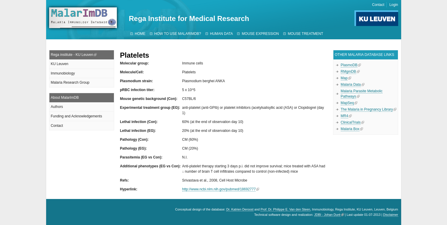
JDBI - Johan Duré (327, 214)
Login (393, 5)
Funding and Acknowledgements (76, 116)
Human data (221, 34)
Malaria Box (350, 129)
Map (344, 78)
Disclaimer (390, 214)
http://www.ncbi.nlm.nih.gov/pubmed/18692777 (219, 189)
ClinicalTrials (351, 122)
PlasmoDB (349, 65)
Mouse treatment (305, 34)
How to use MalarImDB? (177, 34)
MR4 (344, 116)
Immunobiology (63, 73)
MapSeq (347, 103)
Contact (378, 5)
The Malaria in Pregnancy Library (367, 109)
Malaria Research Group (70, 82)
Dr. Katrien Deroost (240, 209)
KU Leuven (59, 64)
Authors (57, 107)
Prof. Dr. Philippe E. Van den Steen (285, 209)
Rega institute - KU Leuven (72, 55)
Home (140, 34)
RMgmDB (348, 71)
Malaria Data (351, 84)
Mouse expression (260, 34)
